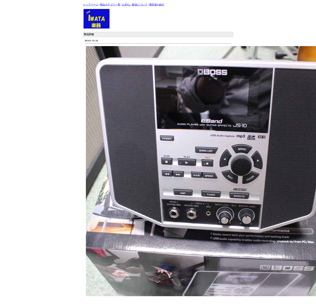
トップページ (90, 4)
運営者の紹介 (156, 4)
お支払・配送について (134, 4)
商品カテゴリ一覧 (110, 4)
